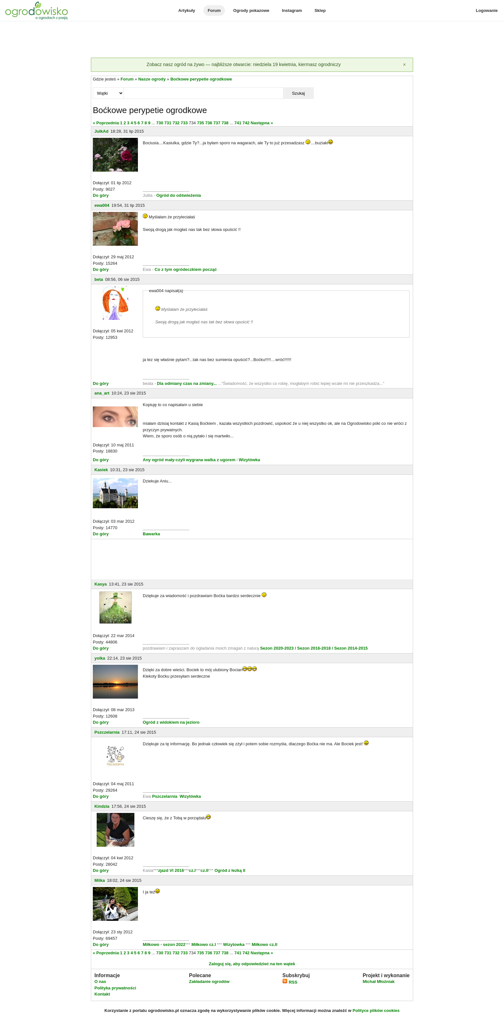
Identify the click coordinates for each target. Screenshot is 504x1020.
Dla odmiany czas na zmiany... (187, 383)
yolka (99, 658)
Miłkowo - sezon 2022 (164, 944)
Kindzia (101, 806)
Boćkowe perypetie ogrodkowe (201, 79)
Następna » (262, 122)
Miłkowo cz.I (204, 944)
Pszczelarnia (107, 732)
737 (216, 122)
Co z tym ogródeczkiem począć (186, 269)
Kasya (100, 584)
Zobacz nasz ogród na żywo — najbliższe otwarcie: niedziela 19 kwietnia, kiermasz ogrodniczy (244, 64)
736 (208, 122)
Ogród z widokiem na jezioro (171, 722)
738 (224, 122)
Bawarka (151, 533)
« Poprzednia (106, 122)
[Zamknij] (404, 64)
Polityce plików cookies (376, 1010)
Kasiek (101, 469)
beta (98, 279)
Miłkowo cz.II (263, 944)
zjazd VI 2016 (171, 870)
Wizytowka (234, 944)
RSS (289, 982)
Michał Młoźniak (378, 981)
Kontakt (102, 994)
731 (167, 122)
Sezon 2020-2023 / (278, 648)
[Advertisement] (252, 39)
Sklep (320, 10)
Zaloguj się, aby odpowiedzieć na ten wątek (252, 963)
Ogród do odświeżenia (178, 195)
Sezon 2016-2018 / (315, 648)
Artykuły (186, 10)
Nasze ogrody (152, 79)
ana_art (101, 393)
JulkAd (101, 131)
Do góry (101, 195)
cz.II (204, 870)
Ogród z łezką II (230, 870)
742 (246, 122)
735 (200, 122)
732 (175, 122)
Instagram (292, 10)
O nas (100, 981)
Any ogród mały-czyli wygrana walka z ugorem (189, 459)
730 (159, 122)
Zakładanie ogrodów (209, 981)
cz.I (192, 870)
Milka (99, 880)
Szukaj (298, 93)
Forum (214, 10)
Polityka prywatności (115, 988)
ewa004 (101, 205)
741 (237, 122)
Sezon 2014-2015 (351, 648)
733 (184, 122)
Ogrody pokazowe (251, 10)
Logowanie (487, 10)
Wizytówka (249, 459)
